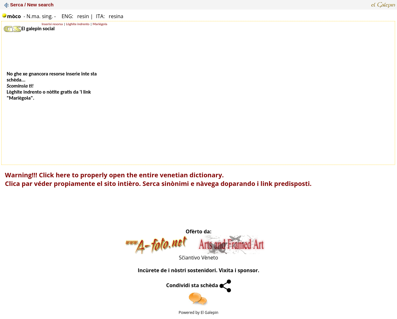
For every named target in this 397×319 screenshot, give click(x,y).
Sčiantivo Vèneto (198, 257)
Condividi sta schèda (198, 285)
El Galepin (210, 312)
